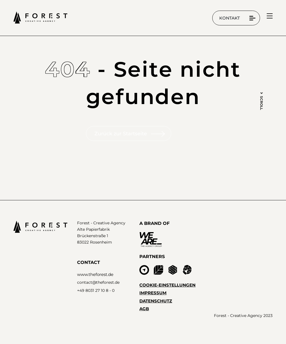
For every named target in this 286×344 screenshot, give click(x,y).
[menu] (270, 16)
